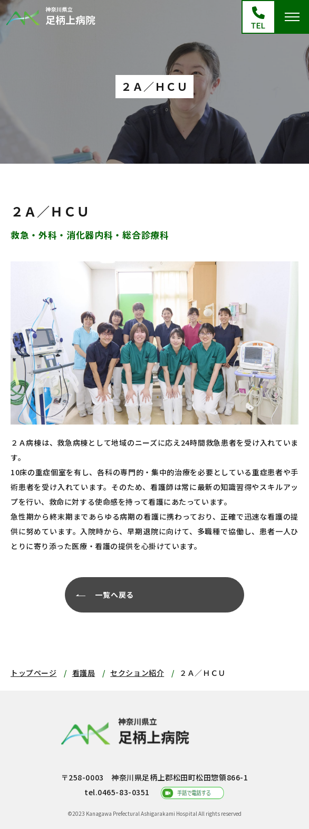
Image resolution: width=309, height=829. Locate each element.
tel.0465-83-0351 (117, 792)
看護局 (83, 672)
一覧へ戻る (114, 594)
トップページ (33, 672)
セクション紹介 (137, 672)
